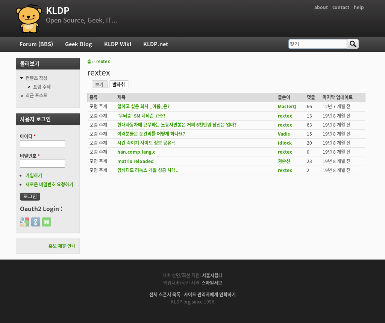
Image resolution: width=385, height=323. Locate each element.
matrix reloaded (135, 161)
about (321, 7)
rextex (103, 61)
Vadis (284, 133)
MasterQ (287, 106)
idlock (285, 142)
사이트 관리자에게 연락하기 (210, 294)
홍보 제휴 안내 (62, 246)
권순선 (284, 161)
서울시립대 (212, 275)
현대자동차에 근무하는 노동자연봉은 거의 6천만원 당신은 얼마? (176, 124)
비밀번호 (30, 155)
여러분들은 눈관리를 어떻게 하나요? (151, 133)
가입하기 (34, 175)
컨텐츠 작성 (36, 78)
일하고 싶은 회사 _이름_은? (143, 106)
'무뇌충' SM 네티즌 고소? (141, 115)
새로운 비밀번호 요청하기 (49, 184)
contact (340, 7)
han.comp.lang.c (136, 151)
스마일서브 (212, 282)
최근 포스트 (36, 95)
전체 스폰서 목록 (164, 294)
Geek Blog (78, 44)
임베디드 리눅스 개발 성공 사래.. (148, 170)
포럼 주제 (42, 86)
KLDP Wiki (117, 44)
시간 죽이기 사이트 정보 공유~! (146, 142)
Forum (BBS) (36, 44)
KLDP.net (155, 44)
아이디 (28, 136)
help (359, 7)
